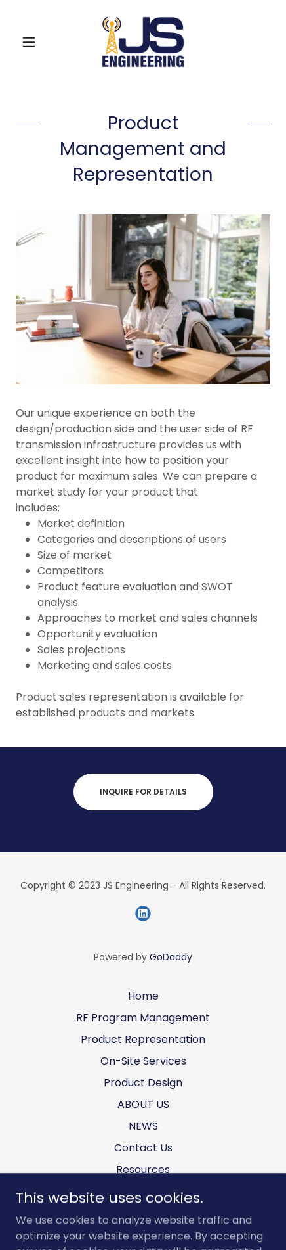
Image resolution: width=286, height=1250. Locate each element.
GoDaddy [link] (171, 956)
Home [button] (143, 996)
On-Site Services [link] (143, 1061)
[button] (35, 42)
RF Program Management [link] (143, 1017)
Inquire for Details (143, 791)
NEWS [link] (143, 1126)
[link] (143, 42)
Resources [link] (143, 1169)
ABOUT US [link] (143, 1104)
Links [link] (143, 1191)
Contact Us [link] (143, 1147)
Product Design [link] (143, 1082)
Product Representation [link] (143, 1039)
